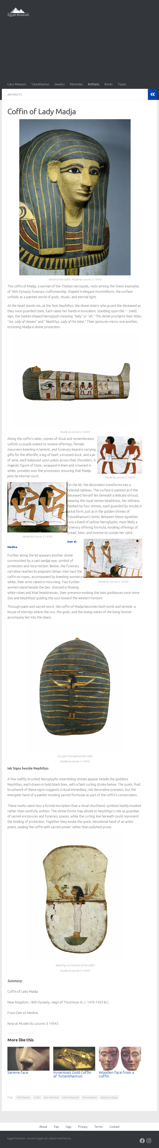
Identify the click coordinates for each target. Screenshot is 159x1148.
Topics (122, 84)
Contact (114, 1126)
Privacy (83, 1126)
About (43, 1126)
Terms (98, 1126)
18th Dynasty (23, 1097)
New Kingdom (89, 1097)
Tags (68, 1126)
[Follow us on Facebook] (142, 1140)
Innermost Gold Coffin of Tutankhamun (72, 1074)
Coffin (37, 1097)
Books (108, 84)
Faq (56, 1126)
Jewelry (59, 84)
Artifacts (93, 84)
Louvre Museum (70, 1097)
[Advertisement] (79, 52)
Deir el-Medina (51, 1097)
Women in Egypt (109, 1097)
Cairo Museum (16, 84)
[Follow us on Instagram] (149, 1140)
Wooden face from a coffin (116, 1074)
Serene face (17, 1072)
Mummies (76, 84)
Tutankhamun (40, 84)
